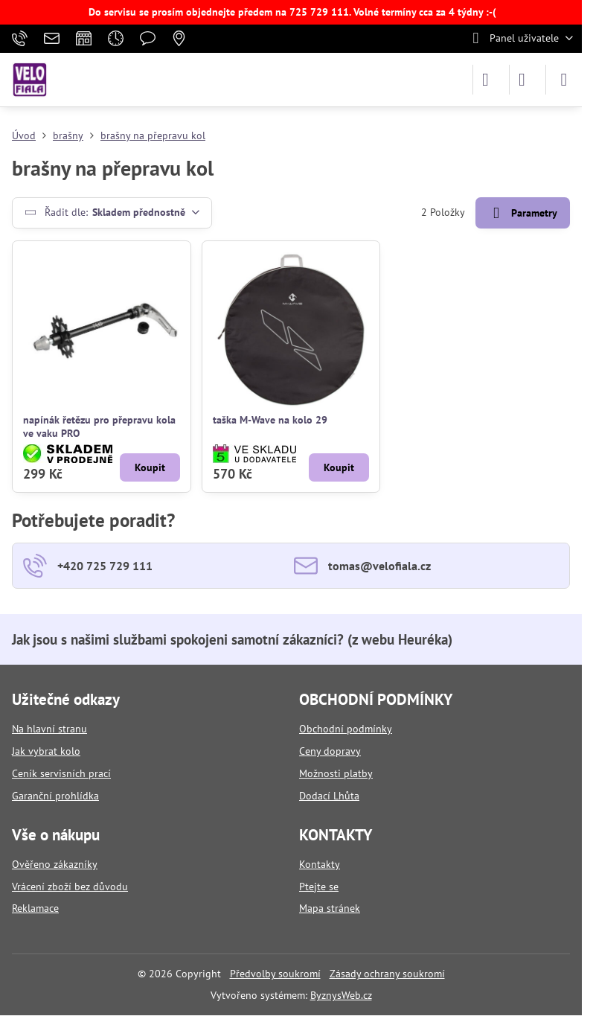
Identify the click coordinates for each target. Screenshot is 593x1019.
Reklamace (35, 908)
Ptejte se (319, 886)
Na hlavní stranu (49, 728)
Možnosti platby (336, 773)
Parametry (522, 213)
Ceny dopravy (330, 751)
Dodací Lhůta (329, 795)
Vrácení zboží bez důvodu (70, 886)
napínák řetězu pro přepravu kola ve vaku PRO (99, 426)
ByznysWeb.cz (341, 995)
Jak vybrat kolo (46, 751)
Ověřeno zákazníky (54, 864)
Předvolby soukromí (275, 973)
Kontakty (319, 864)
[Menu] (564, 80)
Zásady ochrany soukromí (387, 973)
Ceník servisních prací (61, 773)
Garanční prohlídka (55, 795)
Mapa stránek (329, 908)
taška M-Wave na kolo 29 (270, 420)
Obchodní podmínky (345, 728)
